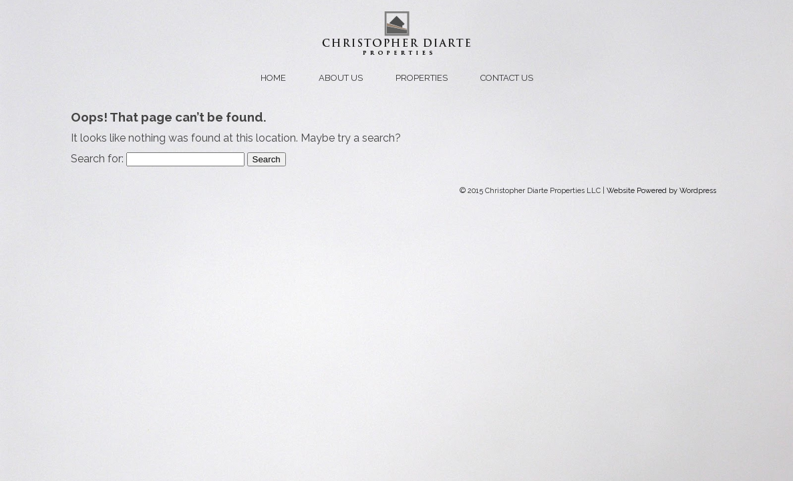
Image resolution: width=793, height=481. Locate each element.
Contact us (506, 78)
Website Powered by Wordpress (661, 190)
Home (273, 78)
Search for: (97, 158)
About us (341, 78)
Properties (421, 78)
